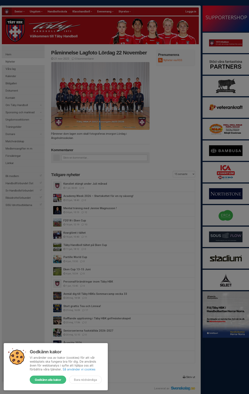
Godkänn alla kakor (48, 380)
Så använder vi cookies (79, 369)
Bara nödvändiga (85, 380)
